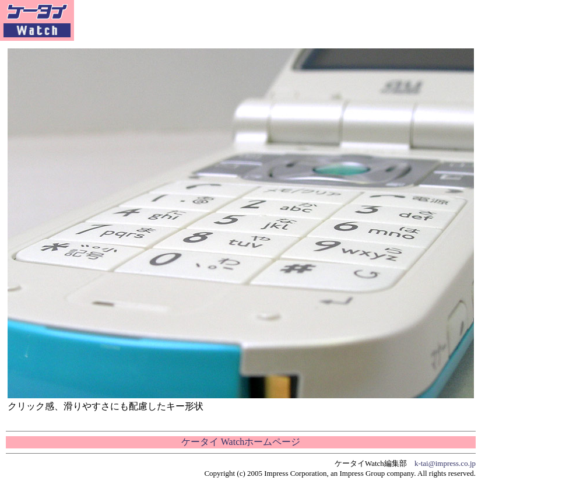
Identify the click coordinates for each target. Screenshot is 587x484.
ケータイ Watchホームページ (240, 442)
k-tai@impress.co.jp (445, 463)
